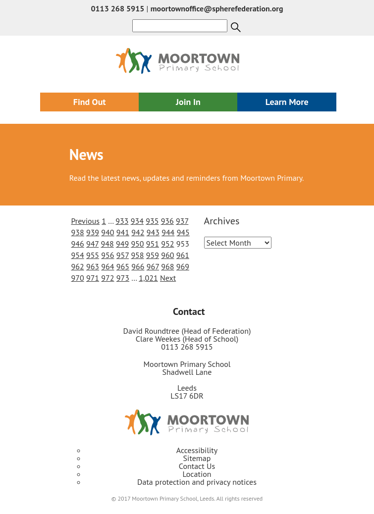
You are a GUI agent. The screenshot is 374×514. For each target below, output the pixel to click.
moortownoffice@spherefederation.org (217, 8)
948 (107, 244)
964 (107, 266)
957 (122, 255)
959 (152, 255)
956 (107, 255)
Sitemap (197, 458)
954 (77, 255)
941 (122, 232)
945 (183, 232)
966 (137, 266)
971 (92, 278)
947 (92, 244)
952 (167, 244)
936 (167, 221)
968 (167, 266)
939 (92, 232)
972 (107, 278)
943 (153, 232)
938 (77, 232)
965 (122, 266)
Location (196, 474)
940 (107, 232)
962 (77, 266)
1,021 (148, 278)
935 (152, 221)
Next (168, 278)
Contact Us (197, 466)
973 (122, 278)
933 (121, 221)
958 (137, 255)
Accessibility (197, 450)
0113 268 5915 (117, 8)
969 (182, 266)
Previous (85, 221)
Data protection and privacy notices (197, 482)
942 (137, 232)
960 (167, 255)
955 (92, 255)
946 (77, 244)
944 (167, 232)
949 (122, 244)
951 (152, 244)
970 (77, 278)
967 (153, 266)
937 (182, 221)
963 (92, 266)
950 (137, 244)
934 (137, 221)
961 (182, 255)
